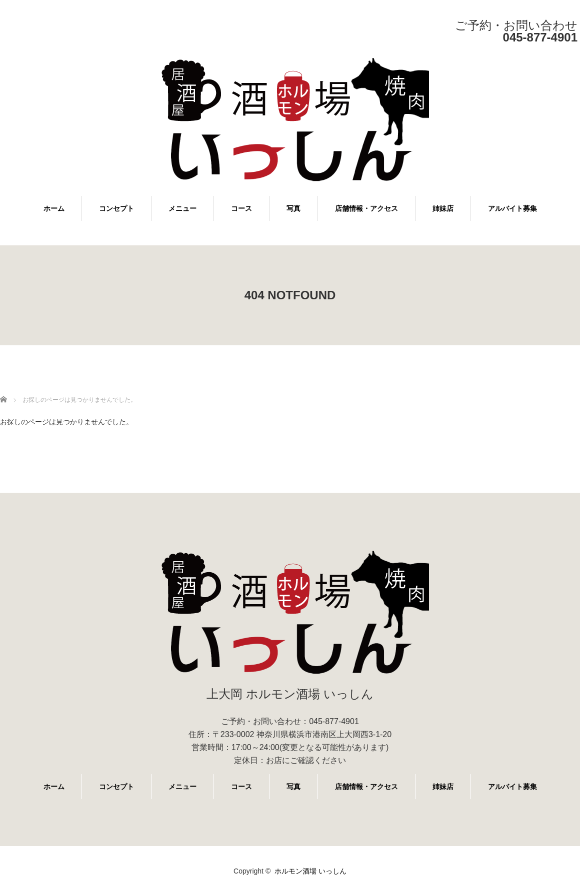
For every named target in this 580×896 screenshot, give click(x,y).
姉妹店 (443, 208)
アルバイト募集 (512, 208)
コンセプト (116, 208)
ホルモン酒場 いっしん (310, 871)
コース (241, 208)
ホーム (54, 208)
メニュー (182, 208)
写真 (293, 208)
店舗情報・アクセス (366, 208)
